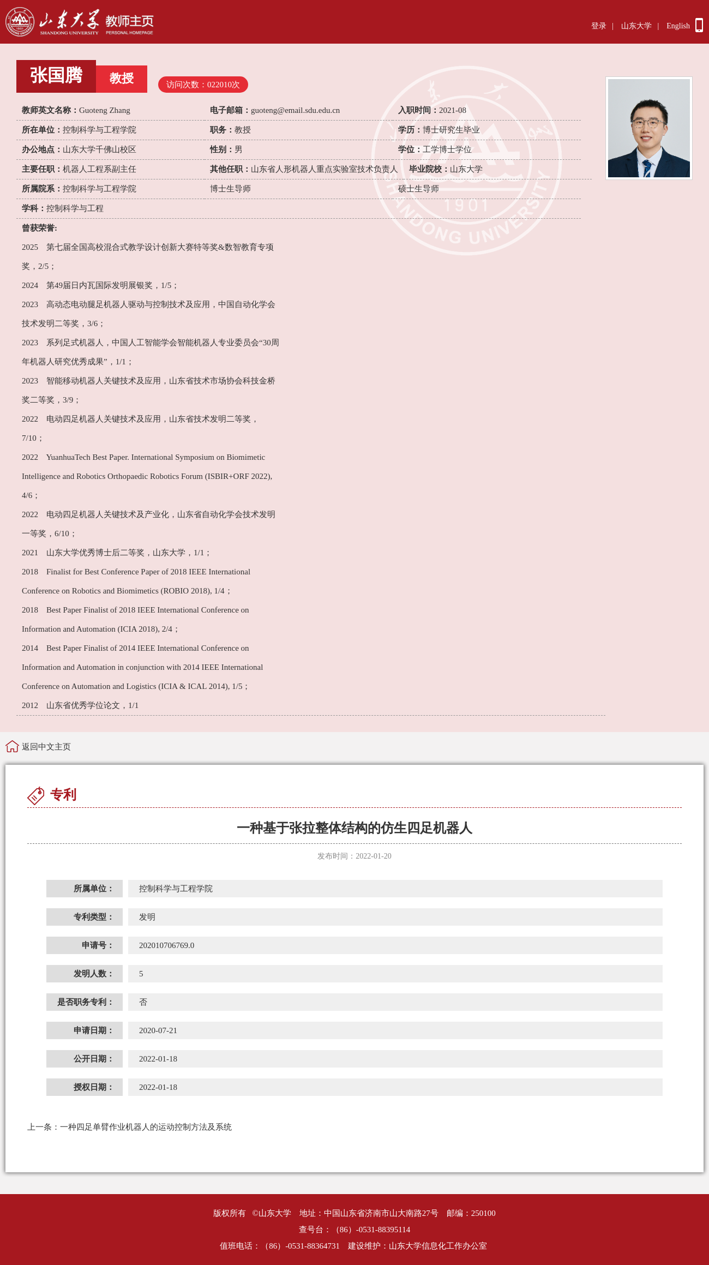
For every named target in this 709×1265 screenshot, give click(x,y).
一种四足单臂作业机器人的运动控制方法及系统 (129, 1127)
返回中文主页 (46, 746)
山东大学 (636, 26)
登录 (598, 26)
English (678, 26)
